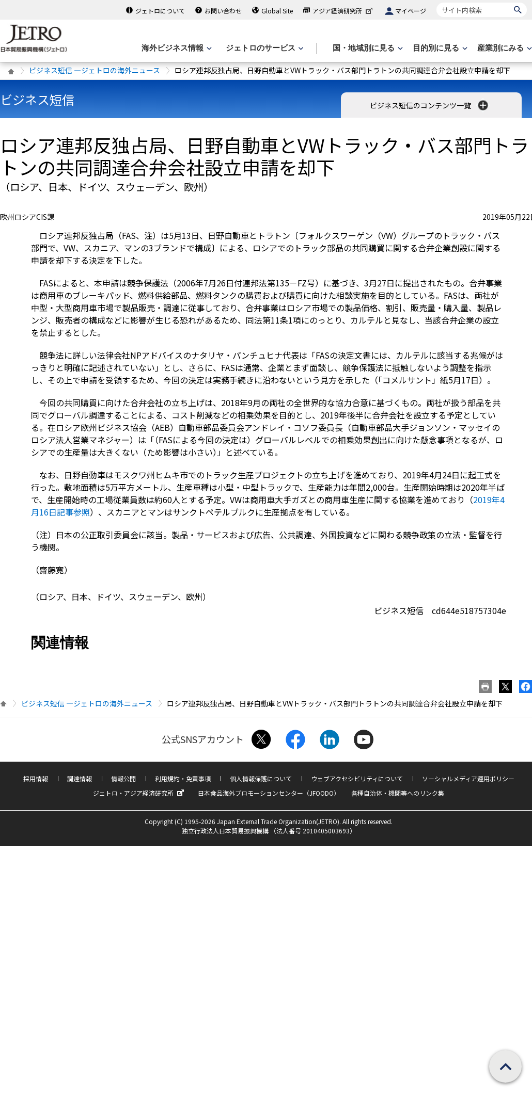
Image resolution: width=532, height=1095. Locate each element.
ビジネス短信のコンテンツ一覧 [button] (430, 105)
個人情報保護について (261, 778)
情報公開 (123, 778)
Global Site (277, 10)
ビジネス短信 (37, 99)
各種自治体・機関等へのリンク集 (397, 792)
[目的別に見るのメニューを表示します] (439, 48)
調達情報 (79, 778)
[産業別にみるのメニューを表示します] (503, 48)
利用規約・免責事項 (183, 778)
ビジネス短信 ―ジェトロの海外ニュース (94, 70)
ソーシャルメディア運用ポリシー (468, 778)
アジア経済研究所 (343, 10)
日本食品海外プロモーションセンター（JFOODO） (269, 792)
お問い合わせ (223, 10)
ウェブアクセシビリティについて (357, 778)
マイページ (410, 10)
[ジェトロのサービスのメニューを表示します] (264, 48)
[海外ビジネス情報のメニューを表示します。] (176, 48)
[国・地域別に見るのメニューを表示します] (367, 48)
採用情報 (35, 778)
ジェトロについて (160, 10)
